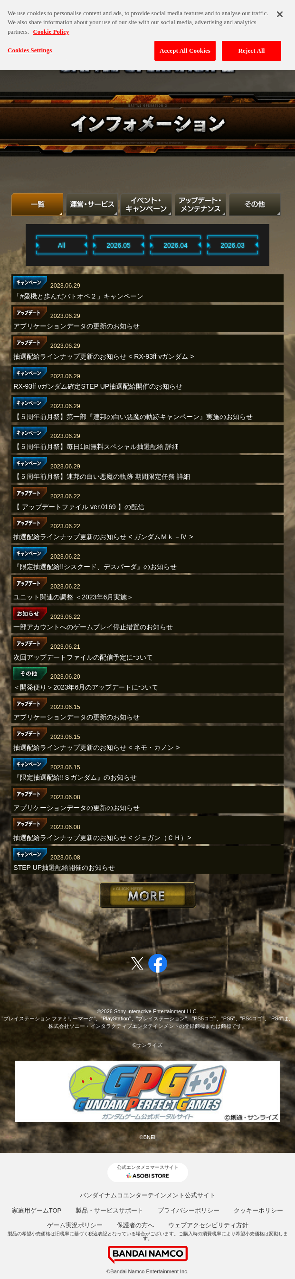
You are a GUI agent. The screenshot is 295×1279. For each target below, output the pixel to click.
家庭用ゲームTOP (37, 1210)
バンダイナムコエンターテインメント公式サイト (148, 1195)
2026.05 (118, 245)
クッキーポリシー (258, 1210)
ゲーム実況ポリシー (75, 1225)
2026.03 (232, 245)
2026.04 (175, 245)
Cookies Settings (30, 45)
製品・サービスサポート (109, 1210)
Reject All (251, 46)
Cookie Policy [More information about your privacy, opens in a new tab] (51, 26)
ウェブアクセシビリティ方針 (208, 1225)
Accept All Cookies (185, 46)
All (62, 245)
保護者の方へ (135, 1225)
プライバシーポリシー (188, 1210)
